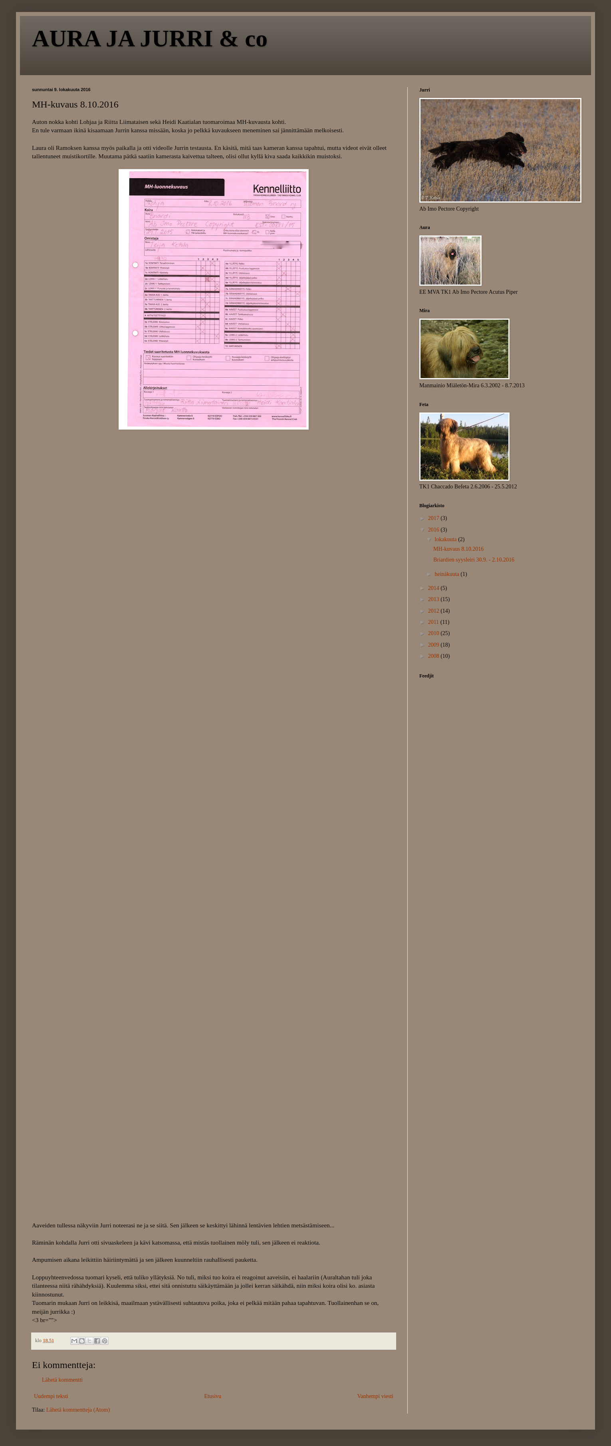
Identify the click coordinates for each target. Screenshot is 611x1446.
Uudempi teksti (51, 1396)
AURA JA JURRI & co (150, 38)
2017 (434, 518)
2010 (434, 633)
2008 (434, 656)
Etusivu (212, 1396)
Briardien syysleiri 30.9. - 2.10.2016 (473, 560)
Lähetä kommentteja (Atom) (78, 1410)
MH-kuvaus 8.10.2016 (458, 549)
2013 (434, 599)
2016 (434, 530)
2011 (434, 622)
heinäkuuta (447, 574)
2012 (434, 611)
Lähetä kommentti (62, 1380)
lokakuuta (446, 539)
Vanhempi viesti (375, 1396)
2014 (434, 588)
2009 (434, 645)
